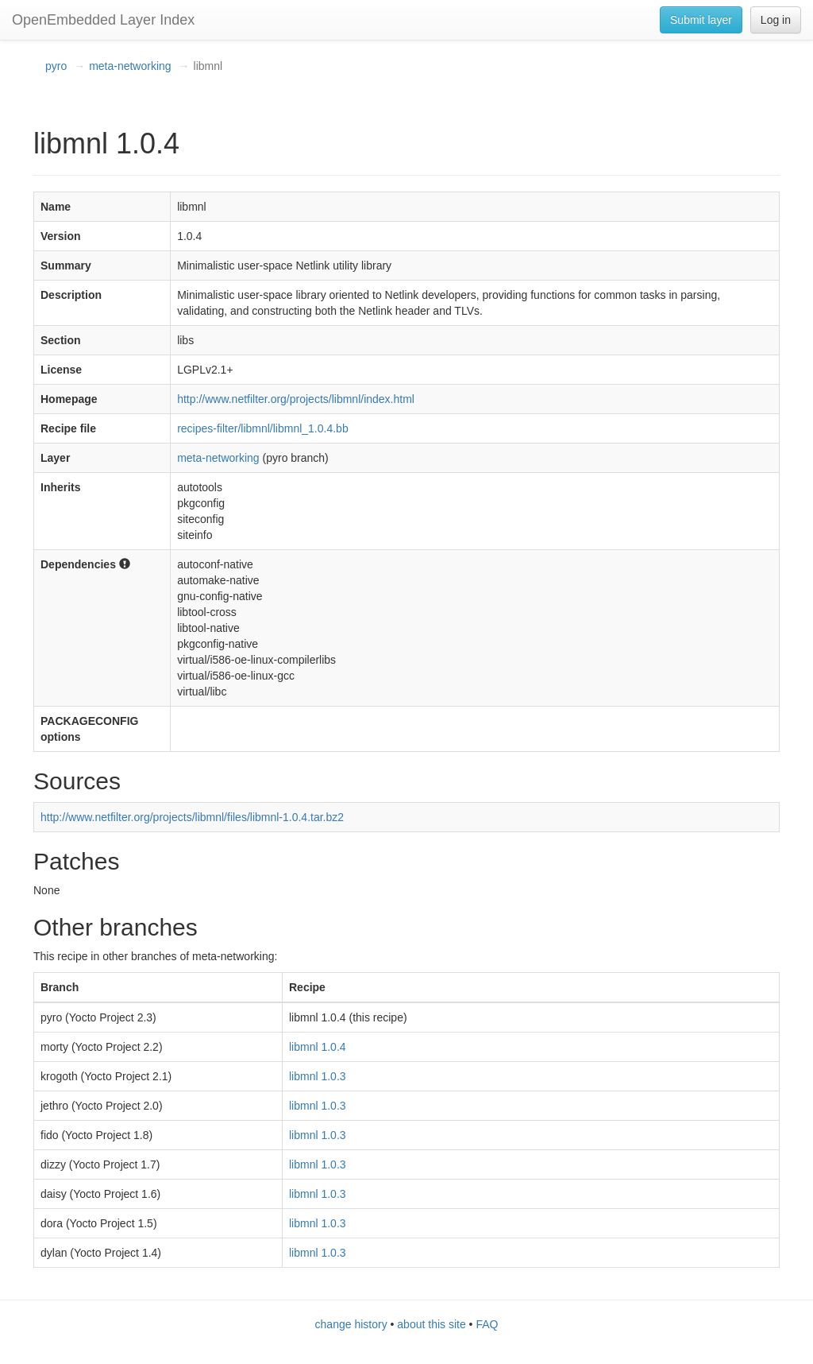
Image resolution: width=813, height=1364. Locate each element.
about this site (431, 1324)
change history (351, 1324)
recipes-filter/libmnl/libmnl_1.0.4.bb (263, 428)
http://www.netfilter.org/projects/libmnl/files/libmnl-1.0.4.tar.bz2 (192, 817)
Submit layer (701, 20)
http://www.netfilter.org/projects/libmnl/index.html (295, 399)
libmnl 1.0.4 (317, 1046)
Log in (776, 20)
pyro (56, 66)
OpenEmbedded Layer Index (103, 20)
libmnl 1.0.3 (317, 1076)
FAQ (487, 1324)
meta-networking (130, 66)
